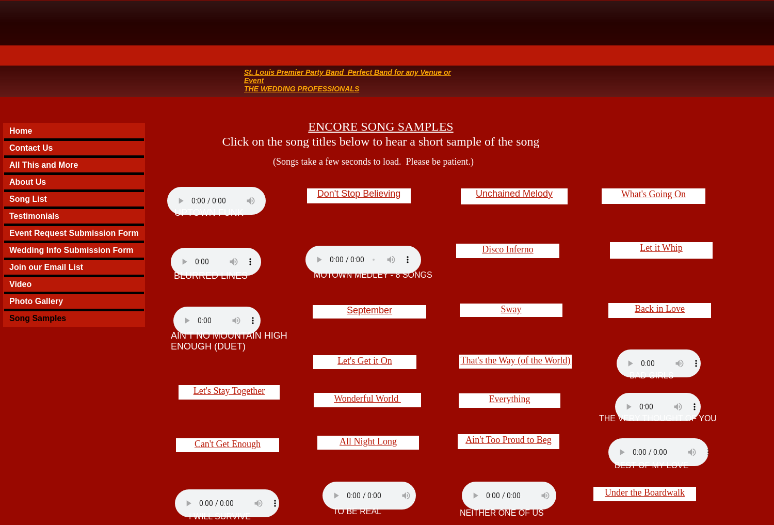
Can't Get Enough (228, 444)
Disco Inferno (507, 249)
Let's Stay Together (229, 391)
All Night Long (368, 441)
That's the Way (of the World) (515, 360)
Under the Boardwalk (645, 492)
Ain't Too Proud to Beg (508, 440)
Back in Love (660, 309)
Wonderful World (367, 398)
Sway (511, 309)
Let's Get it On (364, 361)
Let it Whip (661, 248)
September (369, 310)
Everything (509, 399)
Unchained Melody (514, 193)
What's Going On (653, 194)
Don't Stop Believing (359, 193)
